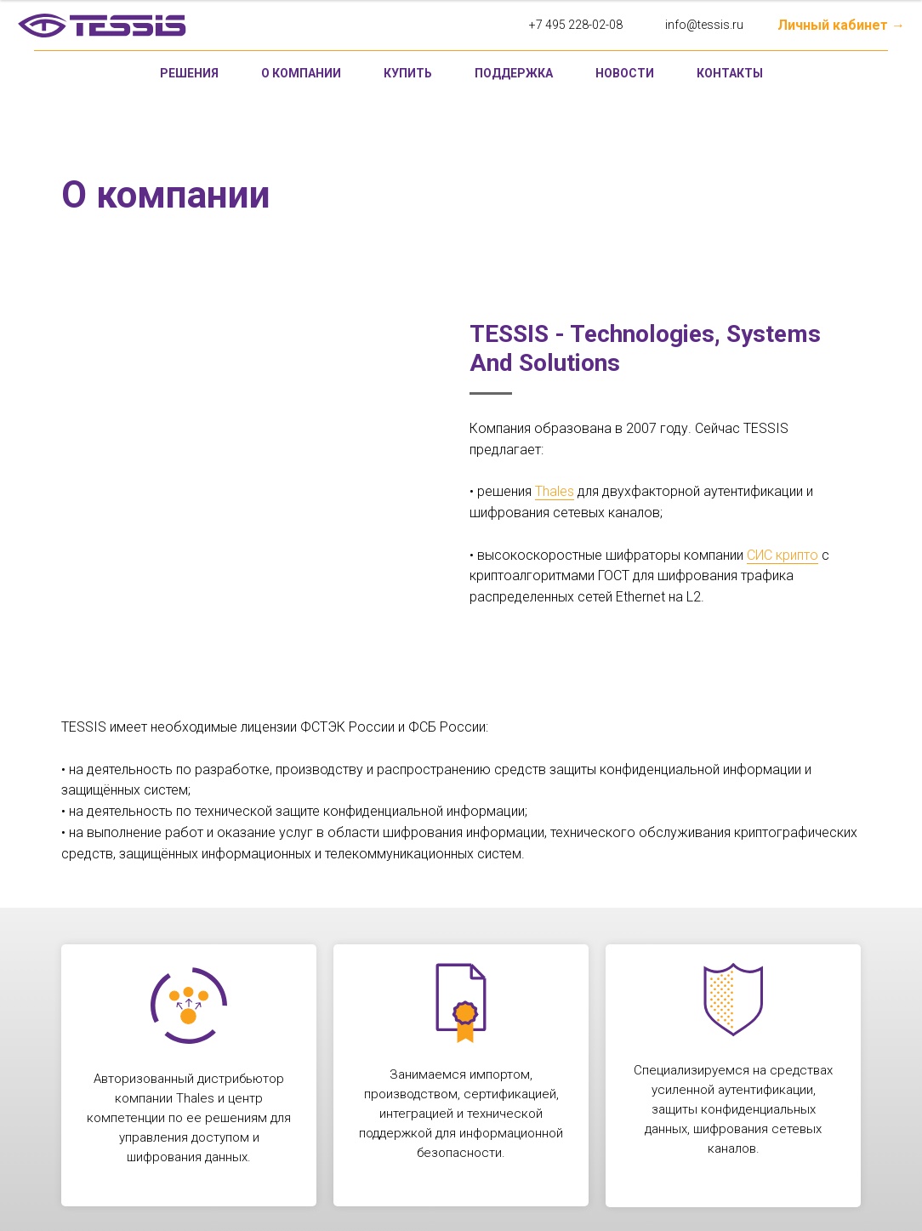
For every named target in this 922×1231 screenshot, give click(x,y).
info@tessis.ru (704, 24)
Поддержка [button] (514, 73)
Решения (189, 73)
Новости (624, 73)
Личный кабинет (832, 25)
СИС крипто (782, 555)
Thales (554, 491)
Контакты (730, 73)
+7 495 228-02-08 (576, 24)
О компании (301, 73)
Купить (408, 73)
